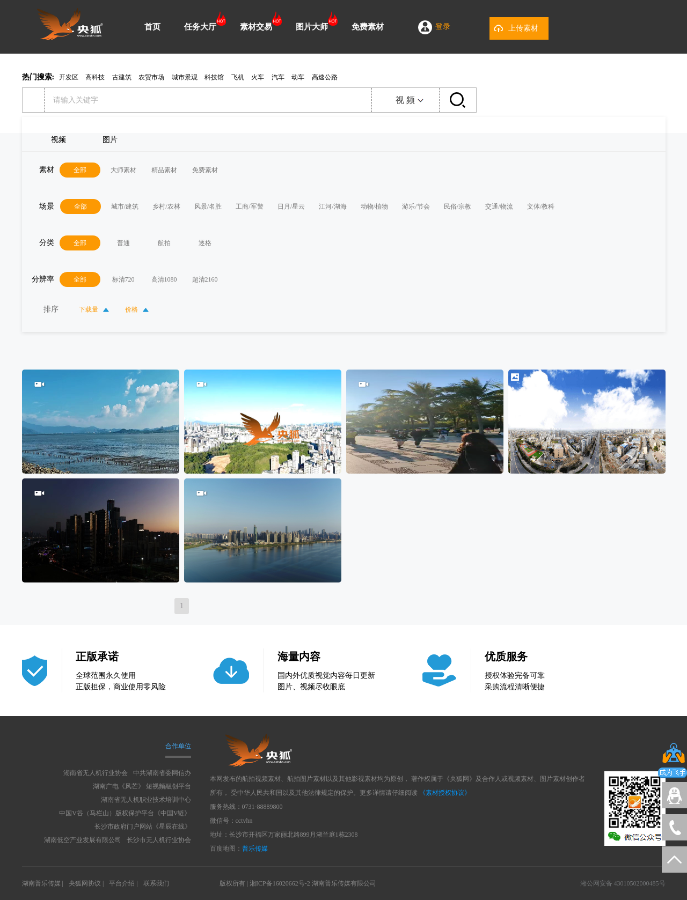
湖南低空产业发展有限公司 (82, 840)
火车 (257, 77)
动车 (297, 77)
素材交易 (256, 27)
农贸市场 (151, 77)
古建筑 (121, 77)
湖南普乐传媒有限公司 (344, 883)
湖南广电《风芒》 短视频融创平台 (142, 786)
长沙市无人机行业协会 (159, 840)
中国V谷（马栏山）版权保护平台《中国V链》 (125, 813)
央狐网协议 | (86, 883)
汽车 (278, 77)
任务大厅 (200, 27)
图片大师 (312, 27)
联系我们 (156, 883)
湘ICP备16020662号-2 (280, 883)
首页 (152, 27)
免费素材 (368, 27)
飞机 (237, 77)
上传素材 (523, 28)
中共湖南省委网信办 (162, 773)
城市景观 (185, 77)
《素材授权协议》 (445, 792)
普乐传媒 (255, 848)
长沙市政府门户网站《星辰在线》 (142, 826)
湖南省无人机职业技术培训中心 (146, 799)
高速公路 (325, 77)
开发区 (68, 77)
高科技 (95, 77)
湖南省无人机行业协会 (95, 773)
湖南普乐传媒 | (42, 883)
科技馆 (214, 77)
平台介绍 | (123, 883)
